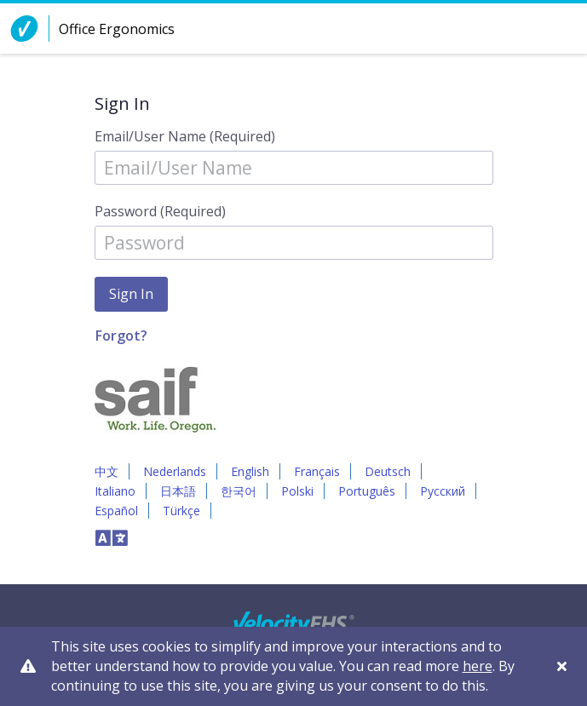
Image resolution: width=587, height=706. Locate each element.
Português (366, 491)
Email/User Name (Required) (185, 136)
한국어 (238, 491)
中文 (106, 471)
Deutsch (388, 471)
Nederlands (174, 471)
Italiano (115, 491)
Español (116, 510)
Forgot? (121, 335)
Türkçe (181, 510)
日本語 (178, 491)
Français (317, 471)
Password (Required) (160, 211)
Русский (442, 491)
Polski (297, 491)
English (250, 471)
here (477, 666)
